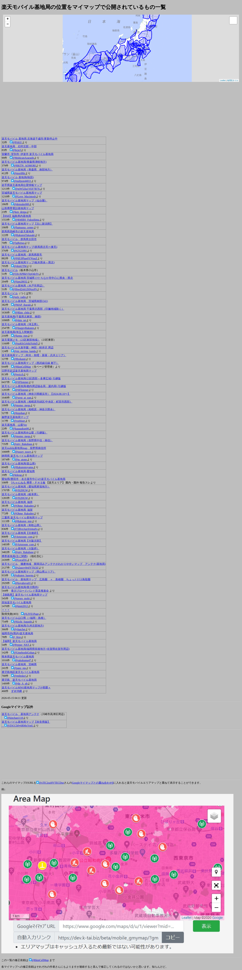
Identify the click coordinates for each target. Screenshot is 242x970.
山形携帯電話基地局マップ (18, 208)
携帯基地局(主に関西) (15, 556)
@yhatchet (19, 629)
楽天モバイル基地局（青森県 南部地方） (27, 169)
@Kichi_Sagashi (23, 621)
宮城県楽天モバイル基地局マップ (22, 192)
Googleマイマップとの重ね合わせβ (92, 782)
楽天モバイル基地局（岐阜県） (20, 494)
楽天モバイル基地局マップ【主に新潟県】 (27, 223)
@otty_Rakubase (23, 444)
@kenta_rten (21, 335)
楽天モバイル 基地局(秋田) (18, 177)
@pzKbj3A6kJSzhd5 (26, 343)
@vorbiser (19, 420)
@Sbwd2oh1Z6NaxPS (24, 289)
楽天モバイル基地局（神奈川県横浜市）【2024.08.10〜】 (36, 394)
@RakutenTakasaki (24, 235)
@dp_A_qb (21, 683)
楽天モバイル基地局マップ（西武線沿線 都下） (30, 363)
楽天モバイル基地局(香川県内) (20, 587)
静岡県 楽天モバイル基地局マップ (22, 455)
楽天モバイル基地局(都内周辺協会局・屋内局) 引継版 (34, 386)
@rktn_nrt (20, 320)
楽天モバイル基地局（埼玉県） (20, 324)
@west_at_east (23, 397)
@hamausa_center (24, 227)
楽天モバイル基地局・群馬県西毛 (22, 254)
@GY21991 (20, 250)
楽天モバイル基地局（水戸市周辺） (23, 285)
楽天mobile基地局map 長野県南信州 (24, 448)
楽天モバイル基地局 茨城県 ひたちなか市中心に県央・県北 (37, 277)
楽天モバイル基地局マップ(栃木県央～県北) (28, 262)
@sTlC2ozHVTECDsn (51, 782)
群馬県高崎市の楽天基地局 (18, 231)
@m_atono (21, 459)
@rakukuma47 (23, 660)
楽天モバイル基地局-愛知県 (18, 471)
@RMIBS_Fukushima (27, 219)
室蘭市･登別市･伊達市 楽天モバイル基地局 (27, 154)
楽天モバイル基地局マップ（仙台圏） (24, 200)
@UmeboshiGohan (24, 652)
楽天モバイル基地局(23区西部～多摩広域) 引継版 (31, 378)
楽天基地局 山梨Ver (14, 424)
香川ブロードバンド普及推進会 (30, 590)
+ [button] (8, 19)
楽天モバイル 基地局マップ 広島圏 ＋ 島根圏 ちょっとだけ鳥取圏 (46, 579)
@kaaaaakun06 (20, 428)
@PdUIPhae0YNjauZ (25, 258)
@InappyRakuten (24, 328)
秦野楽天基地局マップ (15, 417)
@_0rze (16, 637)
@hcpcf (16, 150)
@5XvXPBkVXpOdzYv (25, 273)
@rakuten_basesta (23, 575)
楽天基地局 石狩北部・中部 (19, 146)
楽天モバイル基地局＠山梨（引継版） (24, 432)
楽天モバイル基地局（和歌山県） (22, 525)
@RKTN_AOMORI (25, 165)
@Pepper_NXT (20, 644)
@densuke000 (21, 204)
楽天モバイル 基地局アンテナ (20, 714)
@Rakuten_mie (23, 521)
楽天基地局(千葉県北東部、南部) (21, 316)
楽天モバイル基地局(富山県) (19, 463)
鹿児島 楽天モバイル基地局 (19, 679)
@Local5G (21, 559)
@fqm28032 (20, 281)
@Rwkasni (20, 359)
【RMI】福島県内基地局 (16, 216)
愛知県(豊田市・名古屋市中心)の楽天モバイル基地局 (33, 479)
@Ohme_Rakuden (24, 505)
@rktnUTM (20, 266)
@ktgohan (19, 413)
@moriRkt (19, 173)
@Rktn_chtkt (22, 312)
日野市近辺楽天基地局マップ (19, 370)
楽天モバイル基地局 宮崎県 (19, 664)
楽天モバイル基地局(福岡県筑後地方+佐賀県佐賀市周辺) (36, 648)
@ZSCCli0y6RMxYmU (20, 725)
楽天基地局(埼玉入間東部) (17, 332)
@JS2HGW (21, 490)
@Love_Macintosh (25, 196)
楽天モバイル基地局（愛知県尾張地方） (26, 486)
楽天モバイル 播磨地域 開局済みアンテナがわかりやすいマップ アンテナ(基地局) (54, 564)
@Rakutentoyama (23, 467)
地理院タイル (232, 80)
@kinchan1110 (15, 717)
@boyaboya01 (23, 583)
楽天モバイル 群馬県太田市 (19, 239)
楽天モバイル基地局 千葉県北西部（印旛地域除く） (33, 308)
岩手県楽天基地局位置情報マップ (22, 185)
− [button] (8, 24)
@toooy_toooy (23, 451)
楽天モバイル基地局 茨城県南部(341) (25, 301)
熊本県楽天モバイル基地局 (18, 656)
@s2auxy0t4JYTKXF (27, 567)
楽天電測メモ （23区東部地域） (21, 339)
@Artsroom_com (23, 536)
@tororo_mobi (22, 598)
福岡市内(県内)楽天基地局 (17, 633)
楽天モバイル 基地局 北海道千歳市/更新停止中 (29, 138)
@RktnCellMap (22, 366)
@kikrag (17, 475)
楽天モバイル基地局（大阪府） (20, 548)
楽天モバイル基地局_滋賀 (17, 509)
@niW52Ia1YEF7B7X (27, 188)
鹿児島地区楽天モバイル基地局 (20, 672)
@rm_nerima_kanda (25, 351)
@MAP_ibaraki (22, 304)
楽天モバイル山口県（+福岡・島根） (24, 618)
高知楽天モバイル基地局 (16, 602)
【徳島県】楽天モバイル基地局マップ (24, 594)
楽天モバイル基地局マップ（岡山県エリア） (28, 571)
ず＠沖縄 (16, 691)
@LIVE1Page (31, 613)
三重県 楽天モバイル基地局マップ (22, 517)
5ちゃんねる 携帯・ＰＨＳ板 (28, 482)
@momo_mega (22, 405)
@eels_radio (19, 297)
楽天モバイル (10, 270)
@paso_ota (20, 668)
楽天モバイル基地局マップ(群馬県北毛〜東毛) (29, 247)
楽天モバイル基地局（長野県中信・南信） (27, 440)
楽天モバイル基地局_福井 (17, 502)
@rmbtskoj (20, 675)
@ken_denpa (19, 212)
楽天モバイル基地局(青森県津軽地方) (24, 161)
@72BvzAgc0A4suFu (26, 529)
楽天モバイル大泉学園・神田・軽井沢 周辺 (27, 347)
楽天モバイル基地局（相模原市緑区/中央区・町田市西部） (37, 401)
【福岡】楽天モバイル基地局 (19, 641)
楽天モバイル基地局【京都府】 (20, 533)
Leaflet (223, 80)
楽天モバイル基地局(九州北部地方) (23, 625)
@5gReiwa (18, 242)
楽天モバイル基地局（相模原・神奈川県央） (28, 409)
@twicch (18, 374)
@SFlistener (22, 382)
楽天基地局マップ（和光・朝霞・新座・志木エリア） (34, 355)
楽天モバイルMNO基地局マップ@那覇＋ (26, 687)
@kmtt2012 (21, 606)
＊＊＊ (6, 610)
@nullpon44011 (22, 181)
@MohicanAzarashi (23, 157)
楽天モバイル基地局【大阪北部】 (22, 540)
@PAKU (17, 142)
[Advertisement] (102, 110)
